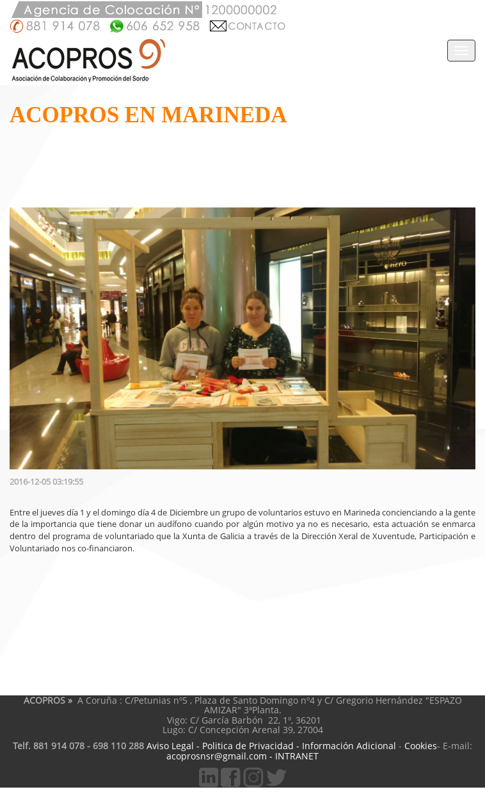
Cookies (420, 746)
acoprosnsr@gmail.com (216, 756)
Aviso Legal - (172, 746)
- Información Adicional (345, 746)
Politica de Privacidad (247, 746)
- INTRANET (294, 756)
